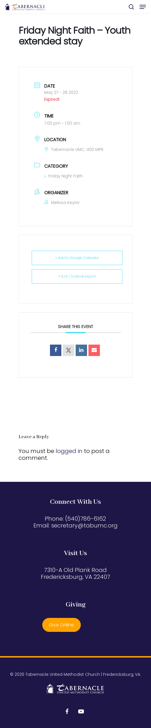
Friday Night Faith (63, 176)
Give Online (61, 625)
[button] (143, 7)
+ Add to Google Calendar (77, 257)
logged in (69, 451)
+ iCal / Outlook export (77, 276)
